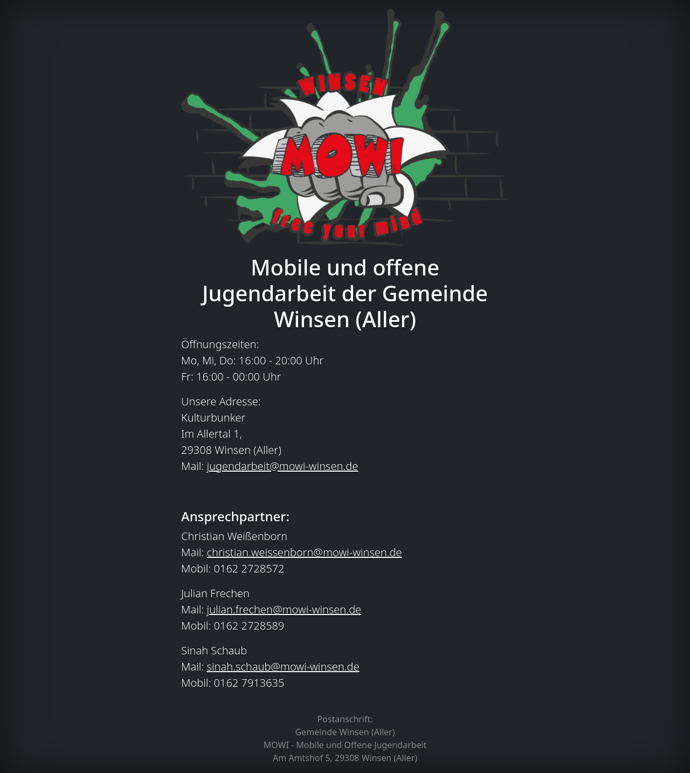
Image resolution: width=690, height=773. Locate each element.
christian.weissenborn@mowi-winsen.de (304, 552)
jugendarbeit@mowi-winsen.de (282, 466)
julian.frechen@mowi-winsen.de (284, 609)
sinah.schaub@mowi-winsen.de (283, 666)
